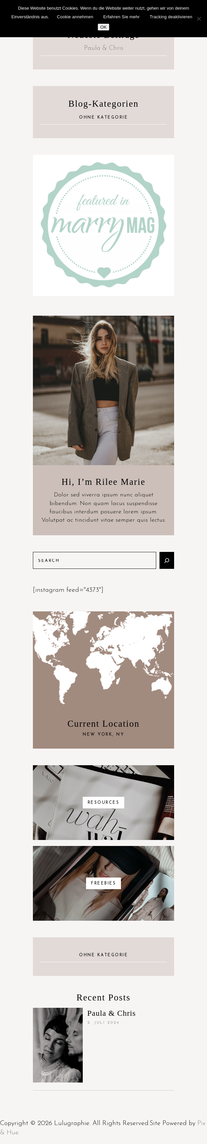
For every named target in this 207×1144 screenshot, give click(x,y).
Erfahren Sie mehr (121, 16)
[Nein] (198, 18)
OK (103, 27)
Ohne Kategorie (103, 118)
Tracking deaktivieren (171, 16)
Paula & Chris (103, 48)
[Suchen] (166, 560)
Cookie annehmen (75, 16)
